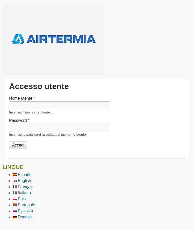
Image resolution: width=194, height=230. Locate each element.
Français (23, 187)
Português (24, 205)
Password (19, 120)
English (22, 181)
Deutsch (23, 217)
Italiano (22, 193)
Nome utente (22, 98)
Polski (21, 199)
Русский (23, 211)
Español (22, 174)
